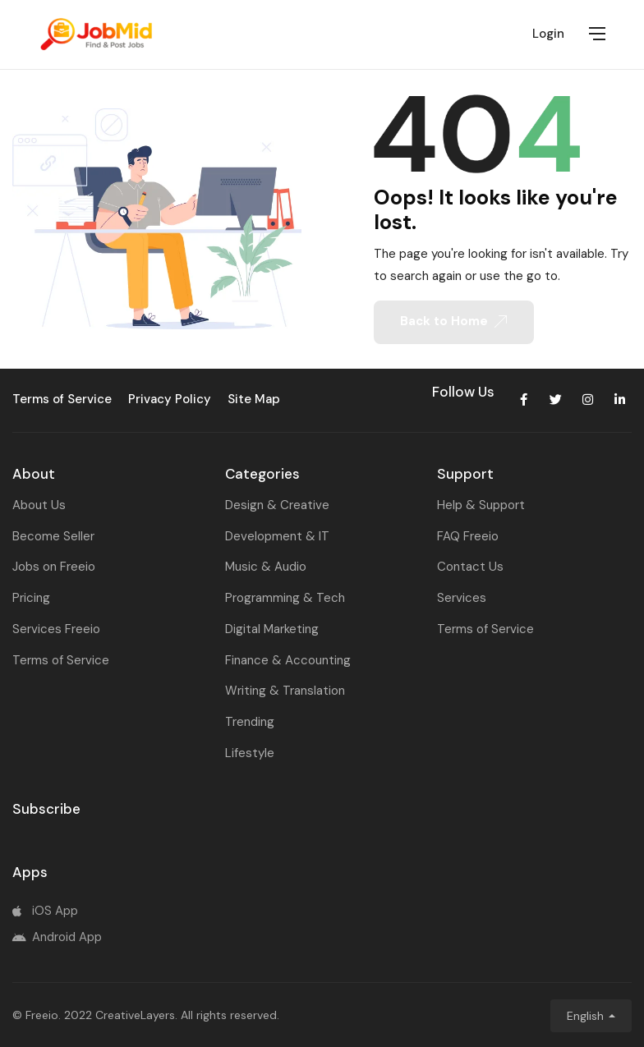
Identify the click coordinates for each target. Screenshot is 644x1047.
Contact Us (470, 566)
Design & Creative (277, 505)
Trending (249, 722)
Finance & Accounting (288, 660)
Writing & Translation (285, 690)
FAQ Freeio (468, 536)
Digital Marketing (272, 629)
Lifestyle (249, 753)
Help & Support (481, 505)
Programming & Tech (285, 598)
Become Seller (53, 536)
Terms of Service (60, 660)
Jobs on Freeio (53, 566)
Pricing (31, 598)
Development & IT (277, 536)
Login (548, 33)
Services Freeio (56, 629)
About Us (39, 505)
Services (461, 598)
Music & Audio (265, 566)
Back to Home (453, 321)
